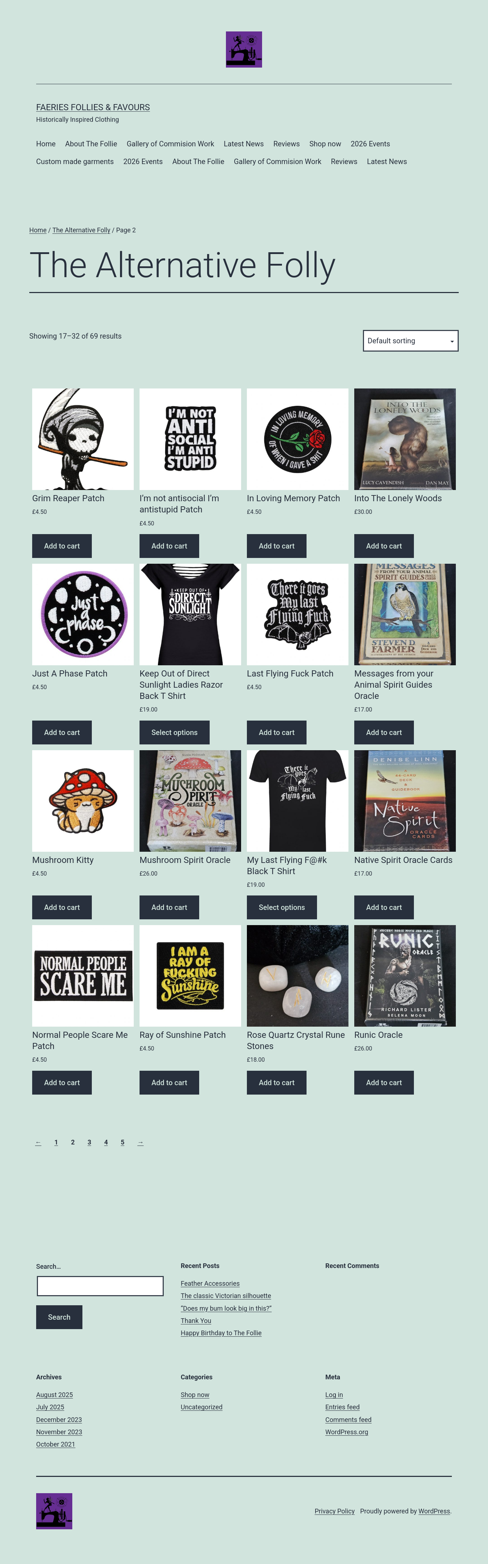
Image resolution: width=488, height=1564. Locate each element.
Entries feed (342, 1407)
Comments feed (348, 1419)
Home (46, 143)
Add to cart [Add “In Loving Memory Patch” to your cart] (277, 546)
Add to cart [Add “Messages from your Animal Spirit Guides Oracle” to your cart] (384, 732)
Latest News (244, 143)
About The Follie (91, 143)
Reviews (286, 143)
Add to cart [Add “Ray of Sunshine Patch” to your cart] (169, 1082)
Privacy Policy (334, 1511)
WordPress (434, 1511)
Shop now (325, 143)
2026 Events (370, 143)
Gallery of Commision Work (170, 143)
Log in (334, 1394)
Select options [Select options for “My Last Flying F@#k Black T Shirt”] (282, 907)
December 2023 (59, 1419)
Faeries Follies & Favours (93, 107)
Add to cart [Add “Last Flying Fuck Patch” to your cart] (277, 732)
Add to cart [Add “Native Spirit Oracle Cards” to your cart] (384, 907)
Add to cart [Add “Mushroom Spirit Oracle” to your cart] (169, 907)
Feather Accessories (210, 1283)
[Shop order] (411, 341)
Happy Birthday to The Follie (221, 1333)
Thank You (196, 1320)
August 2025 (54, 1394)
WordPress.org (346, 1432)
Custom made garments (75, 161)
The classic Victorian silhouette (226, 1295)
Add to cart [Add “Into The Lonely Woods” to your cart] (384, 546)
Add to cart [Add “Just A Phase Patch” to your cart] (62, 732)
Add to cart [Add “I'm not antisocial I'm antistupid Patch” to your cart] (169, 546)
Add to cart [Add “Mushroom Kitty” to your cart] (62, 907)
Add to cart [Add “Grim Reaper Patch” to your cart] (62, 546)
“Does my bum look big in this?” (226, 1308)
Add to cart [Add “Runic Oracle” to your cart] (384, 1082)
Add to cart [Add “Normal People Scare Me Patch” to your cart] (62, 1082)
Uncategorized (202, 1407)
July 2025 (50, 1407)
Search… (48, 1266)
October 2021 (55, 1444)
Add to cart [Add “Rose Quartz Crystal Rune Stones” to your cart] (277, 1082)
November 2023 (59, 1432)
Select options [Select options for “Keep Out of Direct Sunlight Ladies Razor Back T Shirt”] (174, 732)
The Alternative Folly (81, 230)
